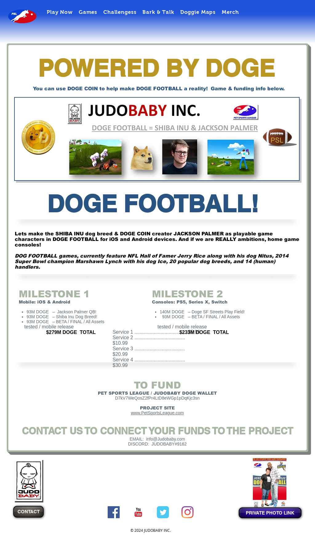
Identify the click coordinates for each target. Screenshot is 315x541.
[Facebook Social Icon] (114, 512)
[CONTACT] (28, 512)
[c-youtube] (138, 512)
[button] (60, 12)
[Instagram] (187, 512)
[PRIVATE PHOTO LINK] (270, 512)
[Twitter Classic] (163, 512)
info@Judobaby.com (165, 439)
